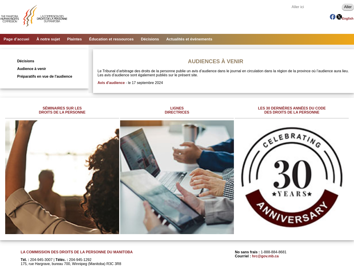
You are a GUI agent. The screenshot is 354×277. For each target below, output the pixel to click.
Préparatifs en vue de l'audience (44, 76)
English (348, 18)
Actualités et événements (189, 39)
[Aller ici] (315, 7)
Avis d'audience (111, 83)
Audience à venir (31, 69)
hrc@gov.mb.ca (265, 256)
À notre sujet (48, 39)
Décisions (150, 39)
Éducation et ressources (111, 39)
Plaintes (74, 39)
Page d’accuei (16, 39)
